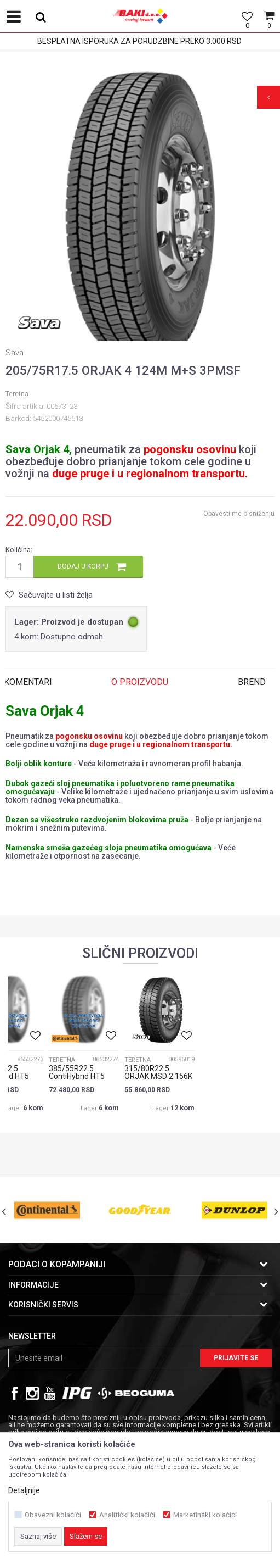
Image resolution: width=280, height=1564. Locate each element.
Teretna (16, 394)
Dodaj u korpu (83, 566)
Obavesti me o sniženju (239, 513)
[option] (140, 211)
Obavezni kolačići (53, 1515)
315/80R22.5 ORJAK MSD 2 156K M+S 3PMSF (158, 1076)
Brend (252, 682)
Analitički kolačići (127, 1515)
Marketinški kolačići (205, 1515)
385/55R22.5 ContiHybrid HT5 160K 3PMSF (77, 1076)
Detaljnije (24, 1490)
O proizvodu (139, 682)
